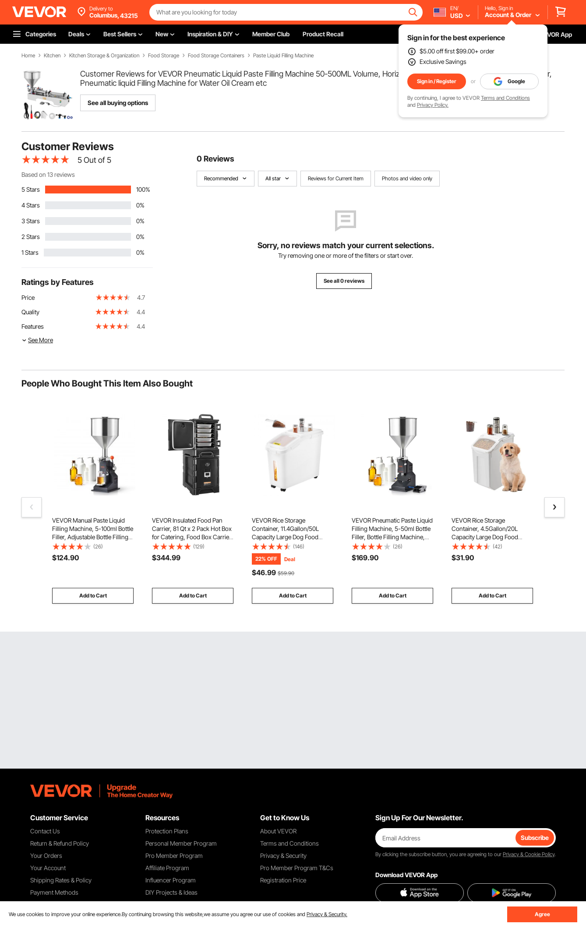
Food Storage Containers (216, 56)
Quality (30, 312)
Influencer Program (170, 880)
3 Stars (30, 221)
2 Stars (30, 236)
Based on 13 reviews (48, 174)
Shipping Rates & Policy (61, 880)
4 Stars (30, 205)
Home (28, 56)
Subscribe (535, 837)
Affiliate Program (167, 867)
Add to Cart (93, 595)
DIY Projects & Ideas (171, 892)
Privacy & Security (283, 855)
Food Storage (163, 56)
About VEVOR (278, 831)
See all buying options (118, 102)
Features (32, 326)
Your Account (48, 867)
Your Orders (46, 855)
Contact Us (45, 831)
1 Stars (30, 252)
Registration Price (283, 880)
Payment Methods (54, 892)
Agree (542, 914)
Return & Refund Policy (59, 843)
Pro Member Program (174, 855)
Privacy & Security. (327, 914)
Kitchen (52, 56)
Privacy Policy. (432, 105)
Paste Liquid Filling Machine (283, 56)
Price (28, 297)
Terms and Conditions (505, 98)
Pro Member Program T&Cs (296, 867)
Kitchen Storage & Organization (104, 56)
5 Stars (30, 189)
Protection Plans (166, 831)
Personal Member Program (181, 843)
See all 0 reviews (344, 281)
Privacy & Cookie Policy (528, 854)
